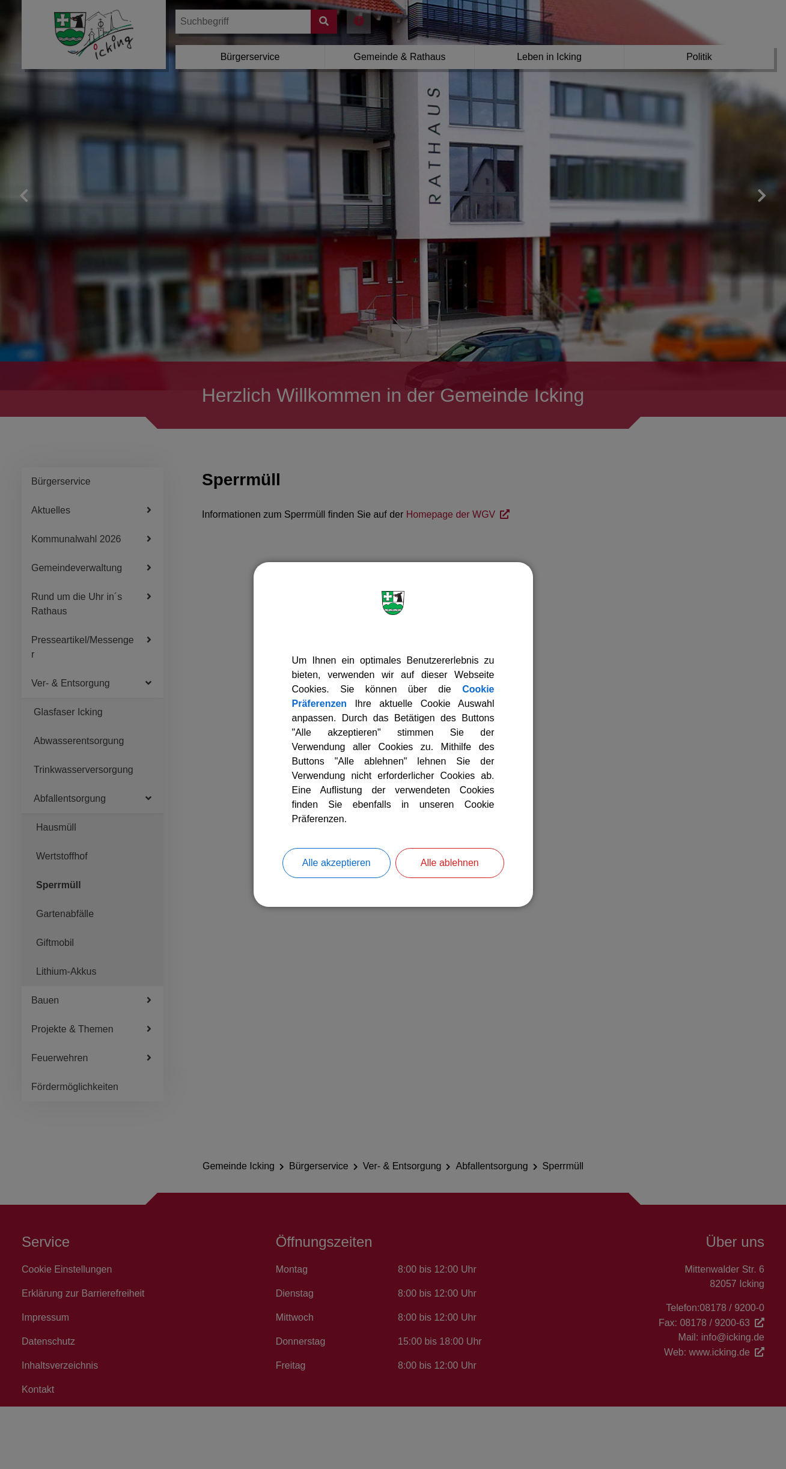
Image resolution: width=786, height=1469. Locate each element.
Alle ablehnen (450, 863)
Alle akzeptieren (336, 863)
